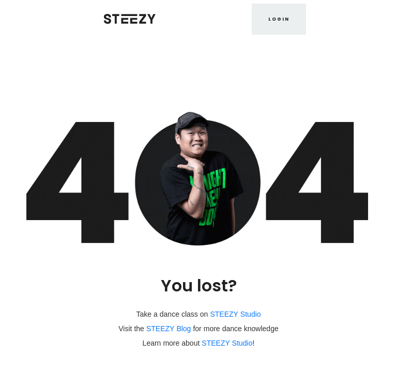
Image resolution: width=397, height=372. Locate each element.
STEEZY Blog (168, 328)
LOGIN (278, 19)
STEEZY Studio (235, 314)
